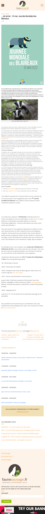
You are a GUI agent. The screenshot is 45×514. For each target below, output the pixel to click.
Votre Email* (4, 493)
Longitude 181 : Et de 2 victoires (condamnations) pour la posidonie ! (21, 437)
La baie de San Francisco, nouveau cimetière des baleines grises (20, 433)
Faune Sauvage (5, 453)
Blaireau (32, 331)
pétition (26, 178)
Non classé (5, 14)
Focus (37, 331)
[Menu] (2, 5)
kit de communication (9, 308)
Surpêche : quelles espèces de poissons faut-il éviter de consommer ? (10, 337)
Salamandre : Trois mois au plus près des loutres (15, 427)
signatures (36, 219)
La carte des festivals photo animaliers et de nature (16, 381)
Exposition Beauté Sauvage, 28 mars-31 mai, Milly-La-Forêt (19, 370)
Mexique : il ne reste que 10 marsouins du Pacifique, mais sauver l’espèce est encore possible (33, 337)
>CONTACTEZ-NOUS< (22, 412)
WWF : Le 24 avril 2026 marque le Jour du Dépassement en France (20, 430)
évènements (11, 188)
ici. (15, 225)
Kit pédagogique (37, 282)
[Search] (42, 5)
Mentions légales (6, 460)
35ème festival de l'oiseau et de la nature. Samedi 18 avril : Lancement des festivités (22, 358)
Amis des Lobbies (18, 272)
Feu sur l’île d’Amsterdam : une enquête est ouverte (16, 440)
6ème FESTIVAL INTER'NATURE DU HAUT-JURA (15, 392)
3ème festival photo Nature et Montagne (13, 402)
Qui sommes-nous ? (7, 456)
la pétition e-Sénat (13, 191)
